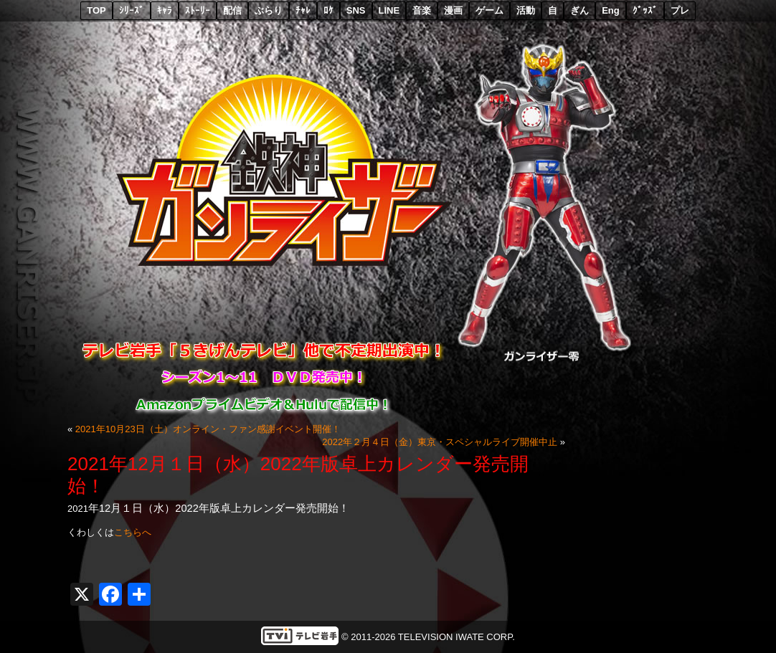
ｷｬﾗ (164, 10)
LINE (389, 10)
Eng (611, 10)
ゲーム (489, 10)
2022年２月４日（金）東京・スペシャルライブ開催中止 (439, 442)
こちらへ (132, 532)
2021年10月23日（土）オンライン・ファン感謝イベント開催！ (208, 429)
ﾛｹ (328, 10)
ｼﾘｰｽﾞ (131, 10)
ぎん (579, 10)
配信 (232, 10)
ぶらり (269, 10)
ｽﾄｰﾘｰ (197, 10)
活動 (525, 10)
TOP (96, 10)
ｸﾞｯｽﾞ (645, 10)
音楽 (421, 10)
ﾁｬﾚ (303, 10)
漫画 (453, 10)
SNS (356, 10)
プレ (680, 10)
